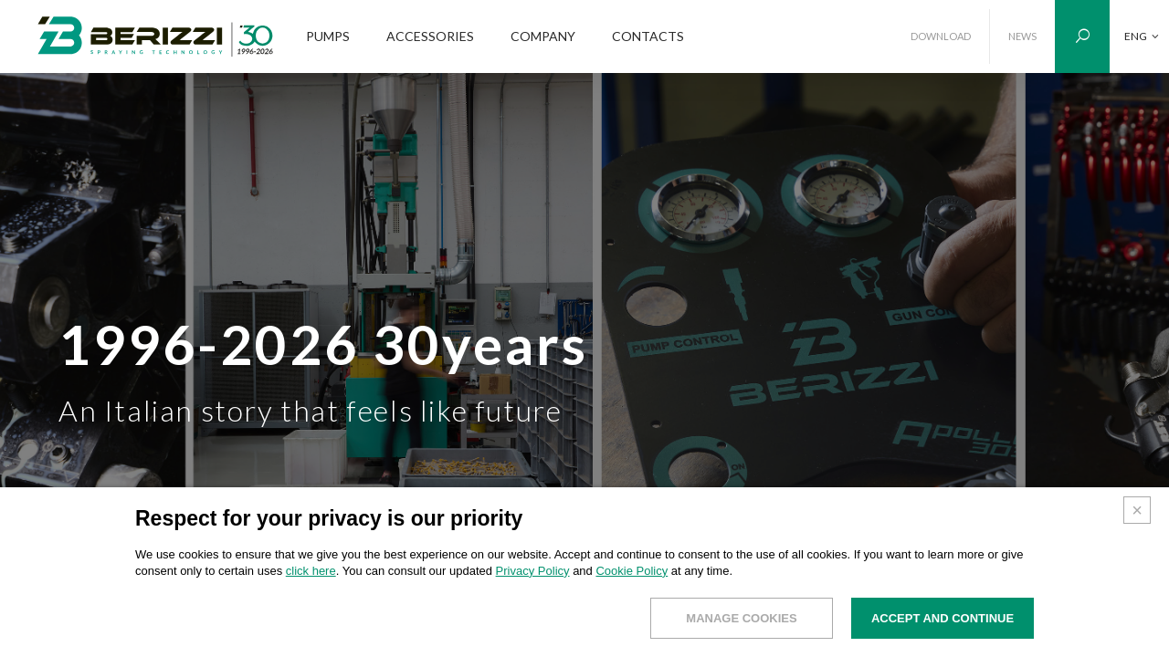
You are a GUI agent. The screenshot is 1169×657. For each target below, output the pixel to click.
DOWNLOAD (941, 36)
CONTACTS (648, 36)
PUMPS (328, 36)
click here (311, 571)
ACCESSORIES (430, 36)
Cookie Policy (631, 571)
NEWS (1022, 36)
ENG (1141, 36)
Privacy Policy (533, 571)
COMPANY (543, 36)
